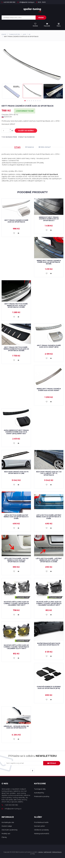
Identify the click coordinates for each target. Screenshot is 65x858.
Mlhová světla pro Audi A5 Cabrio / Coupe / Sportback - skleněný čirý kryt (16, 603)
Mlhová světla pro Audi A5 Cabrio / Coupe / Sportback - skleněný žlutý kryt (16, 646)
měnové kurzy (57, 852)
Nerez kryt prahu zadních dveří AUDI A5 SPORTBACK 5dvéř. (49, 262)
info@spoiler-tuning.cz (25, 2)
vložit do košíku (24, 131)
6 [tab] (35, 100)
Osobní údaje (7, 826)
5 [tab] (33, 100)
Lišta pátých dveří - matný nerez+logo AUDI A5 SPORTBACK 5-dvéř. (16, 560)
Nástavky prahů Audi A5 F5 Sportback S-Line (16, 472)
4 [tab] (31, 100)
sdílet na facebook (26, 137)
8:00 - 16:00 (41, 2)
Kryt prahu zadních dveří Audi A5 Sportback (16, 221)
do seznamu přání (9, 137)
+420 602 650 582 (8, 2)
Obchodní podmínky (10, 830)
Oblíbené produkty (41, 830)
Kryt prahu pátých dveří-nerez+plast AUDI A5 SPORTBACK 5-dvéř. (16, 305)
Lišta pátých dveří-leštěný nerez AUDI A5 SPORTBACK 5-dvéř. (48, 516)
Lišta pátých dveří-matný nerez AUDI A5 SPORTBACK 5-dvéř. (16, 516)
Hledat (41, 17)
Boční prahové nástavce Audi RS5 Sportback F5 (48, 644)
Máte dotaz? (45, 147)
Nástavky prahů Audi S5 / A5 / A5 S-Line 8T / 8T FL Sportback (48, 473)
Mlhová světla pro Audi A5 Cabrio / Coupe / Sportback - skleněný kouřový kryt (48, 603)
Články (4, 837)
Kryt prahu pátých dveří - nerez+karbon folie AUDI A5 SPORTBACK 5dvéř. (16, 348)
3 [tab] (29, 100)
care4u (40, 852)
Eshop (4, 34)
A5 (29, 34)
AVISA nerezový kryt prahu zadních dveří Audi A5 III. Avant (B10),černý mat (16, 432)
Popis (17, 147)
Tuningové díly (14, 34)
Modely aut (6, 834)
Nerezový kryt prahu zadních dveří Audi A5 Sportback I (49, 218)
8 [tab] (40, 100)
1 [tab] (25, 100)
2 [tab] (27, 100)
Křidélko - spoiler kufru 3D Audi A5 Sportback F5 (16, 727)
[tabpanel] (32, 91)
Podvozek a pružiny (41, 796)
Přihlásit (51, 763)
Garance (29, 147)
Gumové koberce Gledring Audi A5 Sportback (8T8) (49, 687)
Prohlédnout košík (41, 822)
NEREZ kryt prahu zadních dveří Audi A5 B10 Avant (49, 389)
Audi (24, 34)
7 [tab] (37, 100)
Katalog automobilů (41, 834)
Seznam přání (39, 826)
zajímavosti (47, 852)
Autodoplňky (39, 793)
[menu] (47, 25)
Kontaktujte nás (8, 822)
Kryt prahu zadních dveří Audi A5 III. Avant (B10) (49, 346)
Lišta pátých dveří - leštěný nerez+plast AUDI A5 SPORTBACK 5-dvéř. (49, 560)
